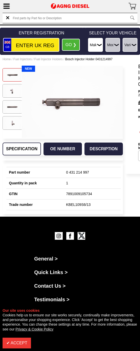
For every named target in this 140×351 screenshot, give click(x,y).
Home (7, 59)
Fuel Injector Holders (48, 59)
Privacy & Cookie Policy (34, 329)
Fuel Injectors (22, 59)
